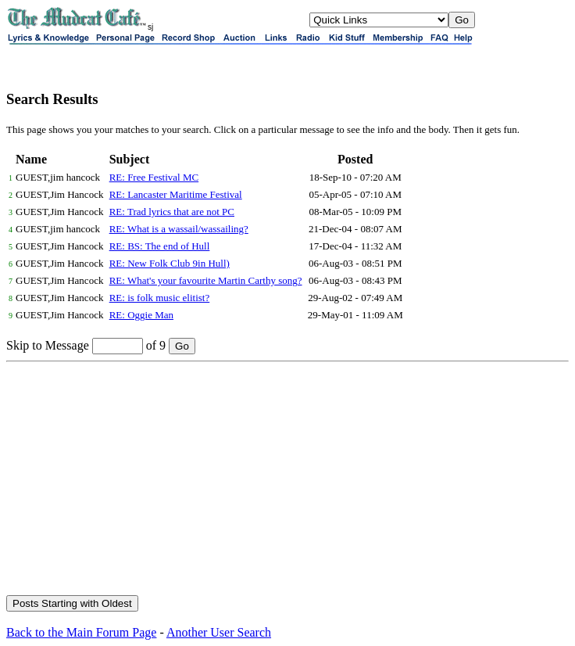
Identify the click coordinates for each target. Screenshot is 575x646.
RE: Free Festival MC (153, 177)
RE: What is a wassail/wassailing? (178, 229)
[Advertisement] (287, 479)
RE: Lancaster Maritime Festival (175, 194)
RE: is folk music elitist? (159, 297)
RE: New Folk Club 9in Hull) (169, 263)
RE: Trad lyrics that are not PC (171, 211)
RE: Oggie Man (141, 315)
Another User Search (218, 632)
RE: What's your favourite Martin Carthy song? (205, 280)
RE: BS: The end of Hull (159, 246)
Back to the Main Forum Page (81, 632)
